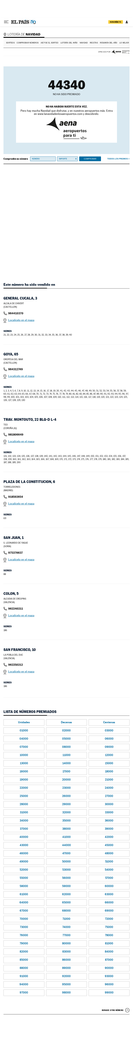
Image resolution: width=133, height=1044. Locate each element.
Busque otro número (112, 1010)
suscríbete (115, 22)
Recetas (94, 43)
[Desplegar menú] (6, 22)
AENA (120, 52)
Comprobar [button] (90, 159)
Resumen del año (108, 43)
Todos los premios (117, 159)
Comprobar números (27, 43)
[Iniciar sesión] (127, 22)
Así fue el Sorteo (49, 43)
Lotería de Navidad (22, 34)
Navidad (84, 43)
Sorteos (10, 43)
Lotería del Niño (69, 43)
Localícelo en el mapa (21, 320)
